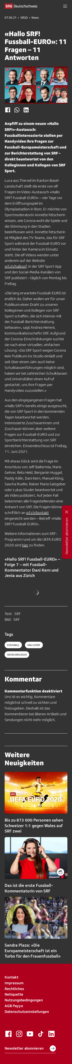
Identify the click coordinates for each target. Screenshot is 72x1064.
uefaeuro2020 (17, 654)
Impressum (14, 983)
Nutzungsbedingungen (24, 1000)
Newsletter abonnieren (30, 1048)
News (35, 17)
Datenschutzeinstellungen (27, 1011)
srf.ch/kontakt (37, 512)
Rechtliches (14, 989)
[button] (65, 6)
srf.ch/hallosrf (15, 266)
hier (25, 545)
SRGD (24, 17)
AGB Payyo (14, 1006)
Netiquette (14, 994)
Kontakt (11, 977)
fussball (13, 645)
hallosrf (33, 645)
